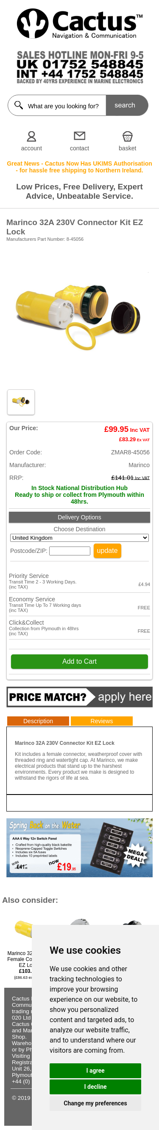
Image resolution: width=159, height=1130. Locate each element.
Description (38, 721)
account (31, 148)
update (107, 550)
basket (127, 148)
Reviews (102, 721)
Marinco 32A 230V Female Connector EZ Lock (28, 965)
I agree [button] (95, 1070)
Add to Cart (79, 661)
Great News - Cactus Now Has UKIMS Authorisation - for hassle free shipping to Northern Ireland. (79, 167)
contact (79, 148)
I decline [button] (95, 1086)
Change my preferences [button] (95, 1103)
